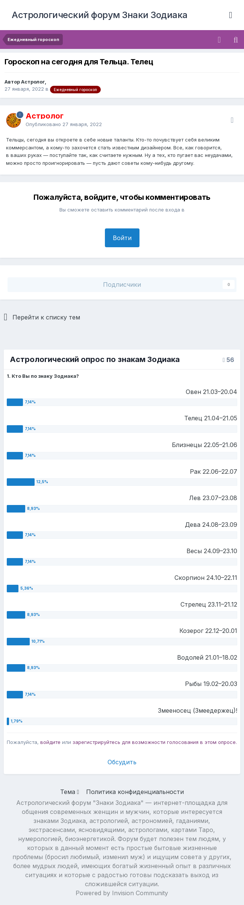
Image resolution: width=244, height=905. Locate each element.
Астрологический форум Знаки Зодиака (100, 14)
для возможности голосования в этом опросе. (178, 742)
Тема (69, 791)
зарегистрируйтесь (96, 742)
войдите (50, 742)
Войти (122, 238)
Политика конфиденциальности (135, 791)
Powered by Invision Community (122, 893)
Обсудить (122, 762)
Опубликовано (64, 124)
